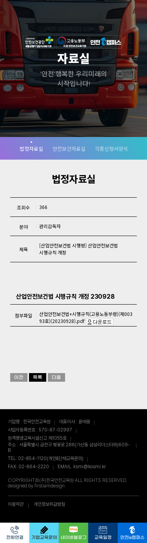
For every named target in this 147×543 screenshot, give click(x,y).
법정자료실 (31, 148)
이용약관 (16, 504)
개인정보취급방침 (49, 504)
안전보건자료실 (69, 148)
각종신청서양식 (111, 148)
